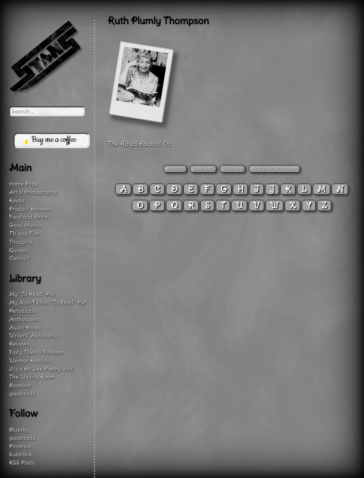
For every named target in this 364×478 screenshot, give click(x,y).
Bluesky (19, 429)
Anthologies (23, 319)
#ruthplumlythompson (274, 168)
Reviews (19, 343)
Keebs (16, 200)
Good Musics (25, 225)
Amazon (175, 168)
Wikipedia (232, 168)
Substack (20, 454)
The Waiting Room (32, 376)
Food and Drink (28, 216)
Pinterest (20, 446)
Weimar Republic (30, 360)
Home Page (23, 183)
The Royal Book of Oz (139, 144)
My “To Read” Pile (31, 294)
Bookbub (20, 385)
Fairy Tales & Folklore (35, 352)
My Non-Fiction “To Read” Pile (47, 302)
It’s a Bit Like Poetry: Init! (41, 368)
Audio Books (25, 327)
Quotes (18, 250)
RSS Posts (22, 462)
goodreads (203, 168)
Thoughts (20, 241)
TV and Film (24, 233)
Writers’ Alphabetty (33, 335)
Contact (19, 258)
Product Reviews (30, 208)
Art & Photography (33, 192)
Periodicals (22, 310)
